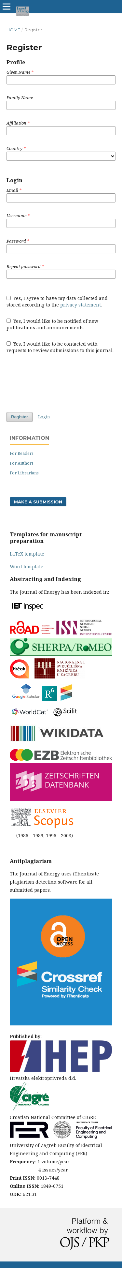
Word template (26, 566)
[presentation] (56, 382)
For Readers (22, 453)
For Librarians (24, 473)
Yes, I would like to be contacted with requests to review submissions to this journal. (60, 347)
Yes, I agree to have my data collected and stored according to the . (57, 301)
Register (19, 416)
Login (44, 417)
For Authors (22, 463)
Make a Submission (38, 501)
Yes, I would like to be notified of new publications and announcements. (52, 324)
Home (13, 29)
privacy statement (80, 305)
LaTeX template (27, 554)
